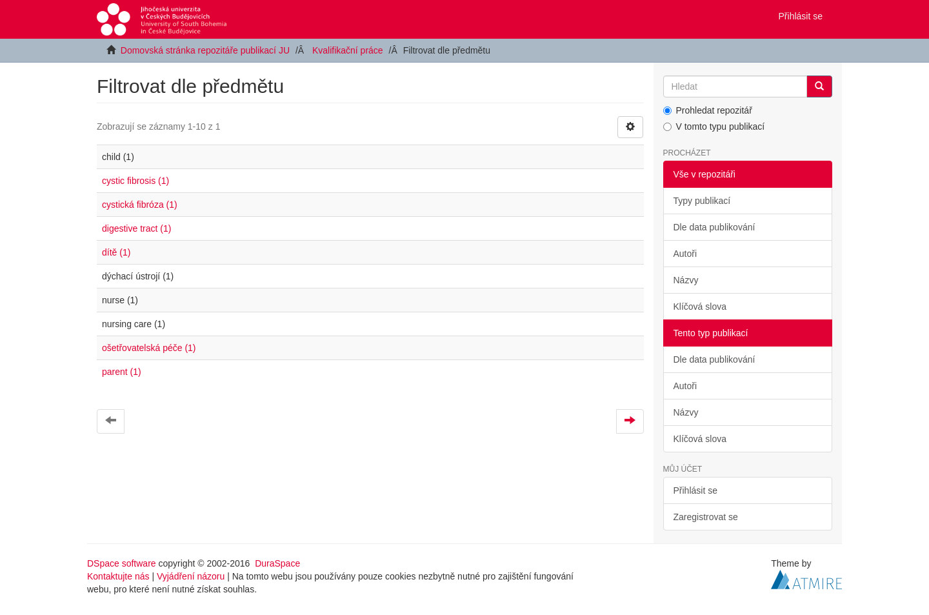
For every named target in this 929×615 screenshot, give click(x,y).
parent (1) (121, 372)
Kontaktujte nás (118, 576)
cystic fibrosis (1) (135, 181)
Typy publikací (702, 201)
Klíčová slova (700, 306)
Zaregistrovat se (706, 517)
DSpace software (121, 563)
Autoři (685, 253)
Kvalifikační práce (347, 50)
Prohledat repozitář (707, 110)
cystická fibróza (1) (139, 204)
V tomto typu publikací (714, 126)
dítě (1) (116, 252)
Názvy (686, 280)
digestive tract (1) (136, 228)
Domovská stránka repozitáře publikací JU (205, 50)
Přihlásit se (695, 490)
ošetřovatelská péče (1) (149, 348)
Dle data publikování (714, 227)
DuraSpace (277, 563)
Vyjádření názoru (191, 576)
